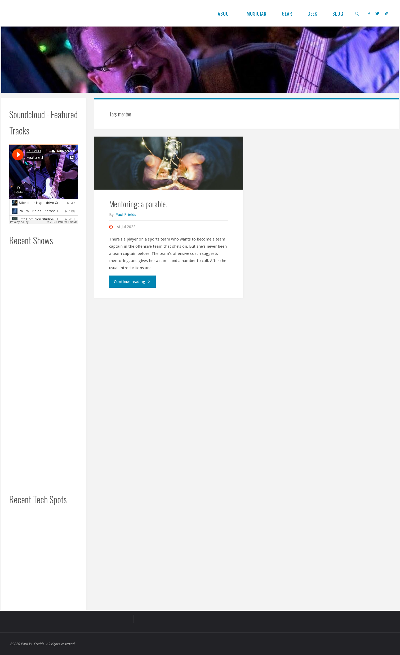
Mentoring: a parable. (138, 204)
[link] (357, 13)
